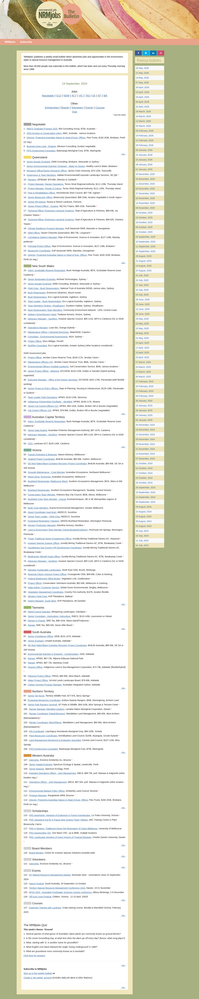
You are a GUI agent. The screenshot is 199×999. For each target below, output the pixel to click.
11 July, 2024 (142, 540)
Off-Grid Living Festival (40, 896)
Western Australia (42, 755)
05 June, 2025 (143, 314)
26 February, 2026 (144, 131)
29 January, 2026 (144, 150)
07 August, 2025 (143, 270)
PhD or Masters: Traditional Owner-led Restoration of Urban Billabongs (63, 828)
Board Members (41, 848)
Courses (100, 107)
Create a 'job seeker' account (38, 977)
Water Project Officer (38, 680)
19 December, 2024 (145, 429)
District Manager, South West (42, 601)
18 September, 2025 (145, 241)
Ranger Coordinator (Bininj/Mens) (45, 722)
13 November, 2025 (145, 203)
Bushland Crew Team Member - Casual (47, 499)
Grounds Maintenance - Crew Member (46, 472)
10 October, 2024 (144, 478)
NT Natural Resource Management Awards (49, 875)
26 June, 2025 (143, 299)
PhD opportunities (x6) (40, 833)
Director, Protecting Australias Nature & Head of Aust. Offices (56, 137)
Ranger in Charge (36, 620)
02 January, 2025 (144, 420)
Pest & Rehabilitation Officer (41, 193)
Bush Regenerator (37, 292)
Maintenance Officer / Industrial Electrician (48, 332)
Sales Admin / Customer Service (43, 587)
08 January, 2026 (144, 164)
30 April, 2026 (142, 87)
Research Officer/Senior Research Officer (47, 171)
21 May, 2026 (142, 73)
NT (99, 95)
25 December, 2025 (145, 174)
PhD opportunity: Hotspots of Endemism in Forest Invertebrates (59, 815)
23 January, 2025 (144, 405)
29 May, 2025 (142, 319)
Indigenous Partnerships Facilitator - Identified (50, 401)
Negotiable (48, 95)
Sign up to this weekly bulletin (38, 973)
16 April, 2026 (142, 97)
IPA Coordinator (36, 731)
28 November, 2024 (145, 444)
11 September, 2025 (145, 246)
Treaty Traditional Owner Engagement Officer (49, 538)
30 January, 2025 (144, 401)
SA (93, 95)
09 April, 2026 (142, 102)
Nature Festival (36, 883)
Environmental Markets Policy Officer (47, 791)
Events (89, 107)
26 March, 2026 (143, 111)
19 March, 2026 (143, 116)
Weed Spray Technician (39, 477)
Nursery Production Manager (42, 525)
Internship (34, 760)
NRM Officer (34, 233)
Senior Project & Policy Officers (43, 388)
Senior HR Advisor (37, 202)
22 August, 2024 (143, 511)
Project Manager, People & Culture (45, 188)
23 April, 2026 (142, 92)
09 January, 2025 (144, 415)
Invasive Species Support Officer (43, 543)
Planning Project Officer (39, 676)
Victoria (36, 450)
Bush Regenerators (37, 297)
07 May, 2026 (142, 82)
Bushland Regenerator (39, 490)
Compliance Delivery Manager (42, 237)
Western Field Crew (37, 596)
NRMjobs (10, 42)
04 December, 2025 (145, 188)
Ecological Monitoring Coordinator (44, 700)
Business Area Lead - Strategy (41, 146)
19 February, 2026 (144, 135)
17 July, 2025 (142, 285)
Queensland (39, 157)
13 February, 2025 (144, 391)
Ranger (31, 625)
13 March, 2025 (143, 372)
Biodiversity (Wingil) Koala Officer (44, 556)
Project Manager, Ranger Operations (45, 184)
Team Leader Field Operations (42, 397)
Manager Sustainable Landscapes (44, 570)
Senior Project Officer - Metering (43, 371)
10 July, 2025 (142, 290)
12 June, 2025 (143, 309)
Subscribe (26, 42)
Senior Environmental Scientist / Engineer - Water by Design (56, 166)
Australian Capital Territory (48, 417)
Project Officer (35, 341)
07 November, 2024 (145, 458)
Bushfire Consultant (37, 345)
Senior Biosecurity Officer (40, 197)
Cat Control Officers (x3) (39, 410)
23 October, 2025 (144, 217)
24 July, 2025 (142, 280)
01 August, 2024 (143, 526)
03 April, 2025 (142, 357)
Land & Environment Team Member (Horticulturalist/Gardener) (58, 530)
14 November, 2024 (145, 454)
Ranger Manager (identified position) (46, 709)
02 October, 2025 (144, 232)
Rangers (32, 179)
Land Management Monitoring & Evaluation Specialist (55, 740)
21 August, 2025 (143, 261)
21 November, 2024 (145, 449)
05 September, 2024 (145, 502)
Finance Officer (35, 667)
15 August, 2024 (143, 516)
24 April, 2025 (142, 343)
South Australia (41, 632)
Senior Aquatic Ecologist (38, 161)
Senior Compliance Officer (40, 636)
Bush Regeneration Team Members (45, 310)
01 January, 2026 (144, 169)
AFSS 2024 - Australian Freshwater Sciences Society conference (60, 892)
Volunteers (77, 107)
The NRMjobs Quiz (35, 925)
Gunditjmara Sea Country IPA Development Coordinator (55, 547)
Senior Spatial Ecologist (40, 764)
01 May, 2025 (142, 338)
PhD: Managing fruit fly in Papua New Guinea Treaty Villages (58, 820)
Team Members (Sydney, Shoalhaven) (46, 305)
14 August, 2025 (143, 266)
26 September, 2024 (145, 487)
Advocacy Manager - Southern (42, 319)
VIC (81, 95)
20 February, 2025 (144, 386)
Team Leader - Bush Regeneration (44, 301)
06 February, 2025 (144, 396)
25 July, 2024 (142, 531)
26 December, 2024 (145, 425)
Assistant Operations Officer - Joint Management (52, 773)
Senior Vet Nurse (36, 696)
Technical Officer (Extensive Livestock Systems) (51, 210)
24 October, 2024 (144, 468)
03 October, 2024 (144, 482)
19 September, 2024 (145, 492)
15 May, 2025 (142, 328)
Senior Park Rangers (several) (42, 704)
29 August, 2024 (143, 507)
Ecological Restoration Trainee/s (43, 521)
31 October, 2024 (144, 463)
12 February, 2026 (144, 140)
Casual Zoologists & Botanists (42, 454)
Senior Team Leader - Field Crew (44, 516)
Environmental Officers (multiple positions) (48, 366)
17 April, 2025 (142, 347)
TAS (87, 95)
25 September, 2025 (145, 237)
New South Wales (42, 266)
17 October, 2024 (144, 473)
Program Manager (37, 795)
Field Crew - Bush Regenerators (43, 288)
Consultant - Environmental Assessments (48, 336)
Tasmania (37, 607)
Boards (65, 107)
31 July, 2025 (142, 275)
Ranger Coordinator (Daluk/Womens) (47, 713)
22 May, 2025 (142, 323)
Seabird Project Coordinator (41, 459)
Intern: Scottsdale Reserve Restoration (46, 270)
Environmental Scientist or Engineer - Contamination (53, 654)
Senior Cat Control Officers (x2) (43, 406)
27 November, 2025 (145, 193)
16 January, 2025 (144, 410)
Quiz (74, 111)
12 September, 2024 (145, 497)
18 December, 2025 (145, 179)
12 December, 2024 (145, 434)
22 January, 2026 (144, 155)
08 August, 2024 (143, 521)
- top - (123, 154)
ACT (74, 95)
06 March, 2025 (143, 376)
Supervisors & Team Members (41, 175)
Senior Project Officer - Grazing (43, 206)
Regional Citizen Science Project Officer (47, 574)
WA (105, 95)
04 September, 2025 (145, 251)
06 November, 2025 (145, 208)
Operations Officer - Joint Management (48, 782)
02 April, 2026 (142, 106)
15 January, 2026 (144, 159)
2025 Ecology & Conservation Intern (44, 133)
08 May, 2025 (142, 333)
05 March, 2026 (143, 126)
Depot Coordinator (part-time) (42, 512)
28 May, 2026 (142, 68)
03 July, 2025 (142, 294)
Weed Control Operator (39, 612)
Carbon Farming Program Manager (45, 684)
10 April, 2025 (142, 352)
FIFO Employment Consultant (41, 150)
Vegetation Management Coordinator (45, 592)
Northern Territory (42, 691)
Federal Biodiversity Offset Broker (44, 578)
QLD (58, 95)
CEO (30, 443)
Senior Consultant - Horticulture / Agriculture (49, 616)
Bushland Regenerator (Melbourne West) (48, 481)
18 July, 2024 (142, 535)
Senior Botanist (36, 769)
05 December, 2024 (145, 439)
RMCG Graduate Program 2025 (42, 129)
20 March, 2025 (143, 367)
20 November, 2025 (145, 198)
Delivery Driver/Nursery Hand (42, 314)
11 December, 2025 (145, 184)
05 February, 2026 (144, 145)
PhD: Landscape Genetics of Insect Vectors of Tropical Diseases (60, 837)
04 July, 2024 (142, 545)
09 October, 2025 (144, 227)
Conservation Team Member (41, 494)
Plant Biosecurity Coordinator (43, 735)
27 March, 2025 (143, 362)
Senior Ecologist (36, 641)
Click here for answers (34, 955)
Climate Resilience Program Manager (46, 228)
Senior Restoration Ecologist (42, 279)
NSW (66, 95)
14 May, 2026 (142, 78)
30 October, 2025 (144, 212)
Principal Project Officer (39, 246)
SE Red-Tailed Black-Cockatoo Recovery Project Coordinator (57, 463)
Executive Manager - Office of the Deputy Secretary (53, 380)
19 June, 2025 (143, 304)
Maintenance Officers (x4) (40, 362)
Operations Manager (38, 327)
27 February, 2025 (144, 381)
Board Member (36, 853)
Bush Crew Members (38, 508)
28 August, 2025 (143, 256)
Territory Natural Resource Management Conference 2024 (57, 888)
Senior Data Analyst (37, 430)
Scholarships (52, 107)
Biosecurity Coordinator (39, 250)
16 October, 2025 (144, 222)
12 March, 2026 (143, 121)
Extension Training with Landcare (45, 907)
